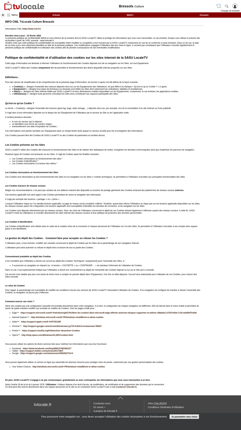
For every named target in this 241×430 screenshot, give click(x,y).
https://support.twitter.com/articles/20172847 (41, 351)
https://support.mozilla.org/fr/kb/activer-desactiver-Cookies (51, 330)
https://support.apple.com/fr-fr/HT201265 (41, 322)
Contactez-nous (102, 403)
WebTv (130, 15)
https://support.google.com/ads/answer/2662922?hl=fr (46, 353)
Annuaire (204, 15)
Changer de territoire (230, 11)
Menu (15, 15)
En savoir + (100, 407)
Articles (56, 15)
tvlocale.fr (43, 404)
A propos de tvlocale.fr (105, 411)
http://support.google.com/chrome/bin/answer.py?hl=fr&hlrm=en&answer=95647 (62, 326)
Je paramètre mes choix (184, 416)
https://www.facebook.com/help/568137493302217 (47, 348)
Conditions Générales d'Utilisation (166, 407)
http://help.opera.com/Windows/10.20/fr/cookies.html (47, 335)
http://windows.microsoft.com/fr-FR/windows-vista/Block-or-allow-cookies (67, 317)
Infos (157, 403)
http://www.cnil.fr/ (31, 29)
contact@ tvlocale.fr (126, 387)
